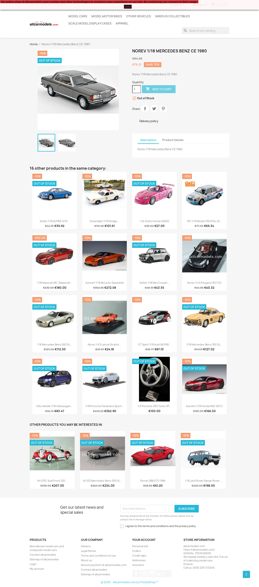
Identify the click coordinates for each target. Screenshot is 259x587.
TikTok (167, 573)
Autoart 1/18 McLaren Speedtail (104, 282)
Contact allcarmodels (43, 554)
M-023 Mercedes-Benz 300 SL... (102, 480)
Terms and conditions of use (98, 555)
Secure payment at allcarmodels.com (103, 565)
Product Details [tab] (172, 140)
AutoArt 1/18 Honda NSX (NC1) (204, 406)
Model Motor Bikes (106, 16)
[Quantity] (136, 89)
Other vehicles (138, 16)
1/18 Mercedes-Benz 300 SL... (204, 344)
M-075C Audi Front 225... (52, 480)
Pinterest (163, 108)
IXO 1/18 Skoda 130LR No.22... (204, 221)
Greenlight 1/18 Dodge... (104, 221)
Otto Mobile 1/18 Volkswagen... (54, 406)
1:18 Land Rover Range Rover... (203, 480)
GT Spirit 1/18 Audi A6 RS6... (154, 344)
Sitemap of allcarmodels (44, 559)
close (128, 6)
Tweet (154, 108)
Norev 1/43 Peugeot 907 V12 (204, 282)
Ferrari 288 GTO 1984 (153, 480)
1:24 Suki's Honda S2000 (154, 221)
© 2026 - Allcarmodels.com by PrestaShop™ (129, 582)
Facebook (136, 573)
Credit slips (139, 555)
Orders (136, 551)
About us (86, 560)
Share (145, 108)
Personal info (140, 546)
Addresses (139, 560)
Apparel (122, 23)
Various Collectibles (172, 16)
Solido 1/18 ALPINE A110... (55, 221)
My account (37, 568)
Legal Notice (88, 551)
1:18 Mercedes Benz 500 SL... (54, 344)
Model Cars (77, 16)
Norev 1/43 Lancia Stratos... (104, 344)
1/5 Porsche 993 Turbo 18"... (154, 406)
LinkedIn (159, 573)
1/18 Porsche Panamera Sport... (104, 406)
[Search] (205, 30)
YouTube (144, 573)
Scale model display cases (90, 23)
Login (33, 564)
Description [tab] (148, 140)
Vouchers (138, 565)
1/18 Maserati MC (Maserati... (54, 282)
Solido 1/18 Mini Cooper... (154, 282)
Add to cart (159, 89)
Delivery (86, 546)
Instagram (152, 573)
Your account (144, 540)
